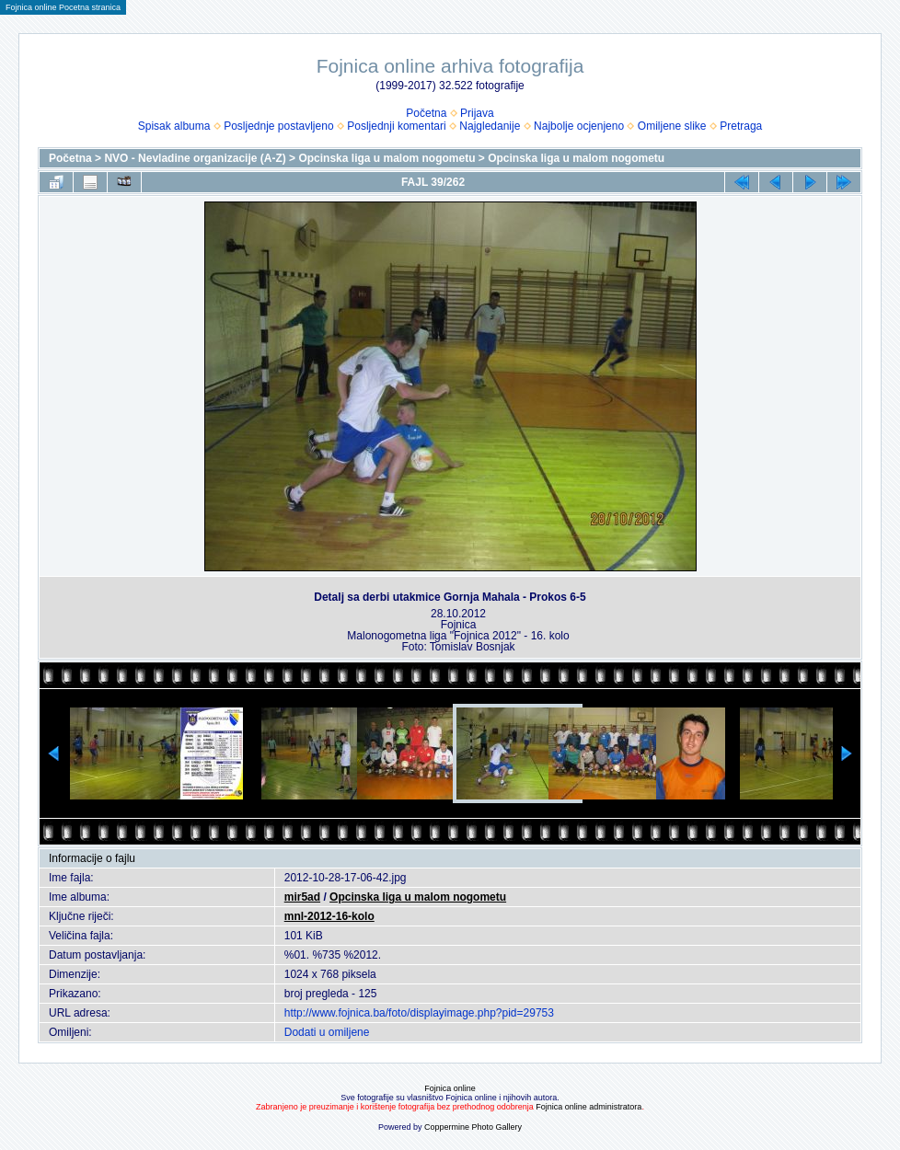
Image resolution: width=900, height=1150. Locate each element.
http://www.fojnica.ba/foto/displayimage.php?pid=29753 (419, 1012)
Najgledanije (489, 126)
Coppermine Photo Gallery (473, 1127)
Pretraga (741, 126)
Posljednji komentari (396, 126)
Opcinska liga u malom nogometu (386, 158)
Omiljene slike (672, 126)
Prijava (477, 113)
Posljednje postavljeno (278, 126)
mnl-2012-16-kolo (329, 916)
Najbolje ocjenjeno (579, 126)
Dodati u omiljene (327, 1032)
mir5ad (302, 897)
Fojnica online (450, 1088)
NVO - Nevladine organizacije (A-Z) (194, 158)
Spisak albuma (174, 126)
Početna (426, 113)
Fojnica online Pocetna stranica (63, 7)
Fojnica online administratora (588, 1106)
